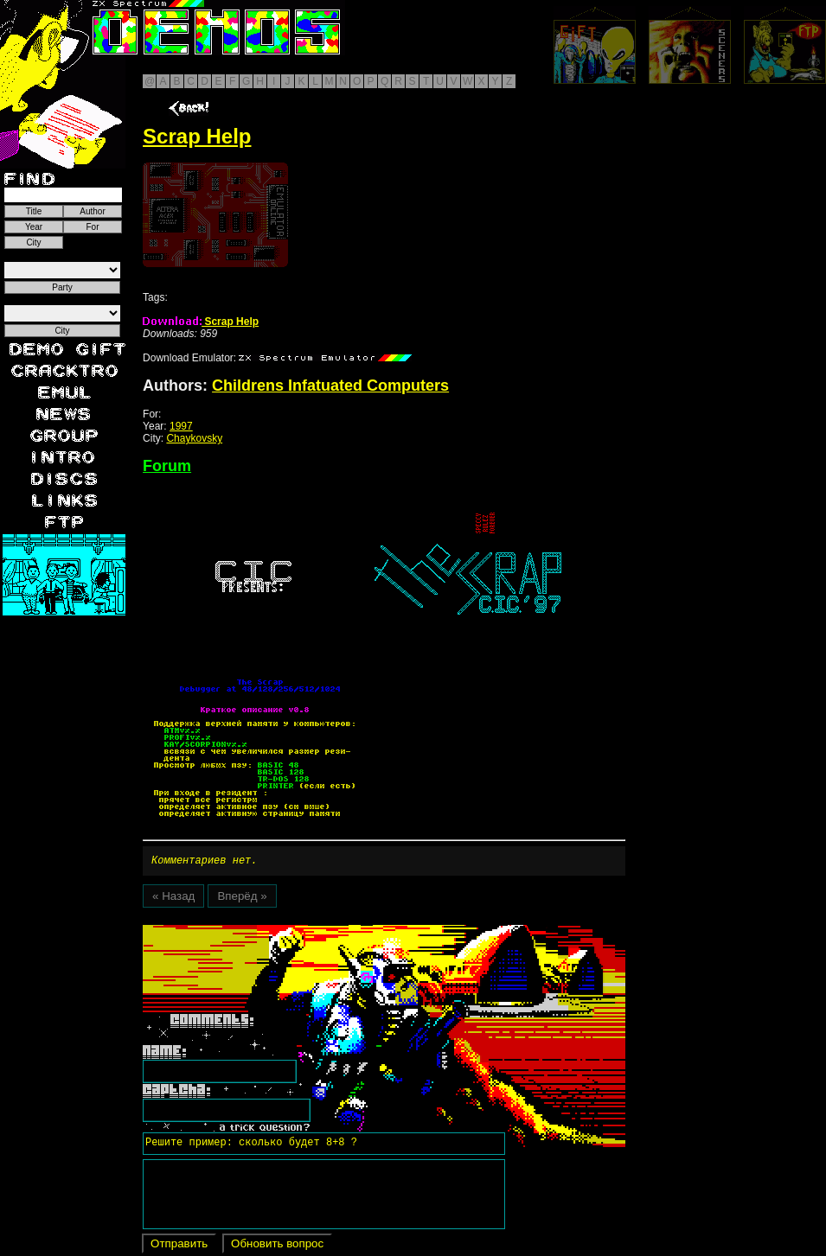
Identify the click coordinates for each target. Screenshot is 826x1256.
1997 (181, 426)
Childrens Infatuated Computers (330, 385)
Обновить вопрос (277, 1246)
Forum (167, 466)
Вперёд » (241, 898)
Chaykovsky (194, 438)
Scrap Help (201, 322)
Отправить (179, 1246)
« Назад (173, 898)
